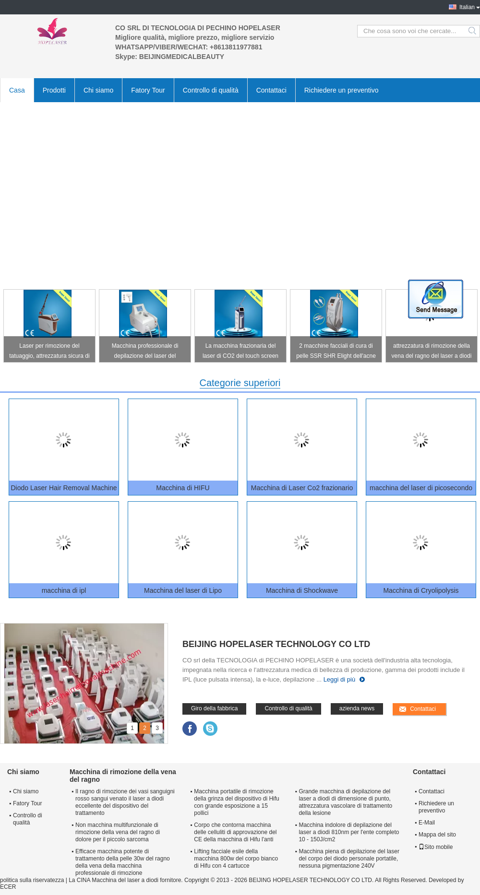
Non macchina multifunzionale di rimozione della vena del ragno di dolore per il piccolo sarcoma (117, 832)
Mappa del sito (437, 834)
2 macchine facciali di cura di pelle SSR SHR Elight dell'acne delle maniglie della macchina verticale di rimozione (336, 352)
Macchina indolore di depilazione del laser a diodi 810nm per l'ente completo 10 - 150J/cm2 (349, 832)
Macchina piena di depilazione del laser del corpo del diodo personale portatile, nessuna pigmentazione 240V (349, 858)
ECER (8, 886)
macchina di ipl (64, 590)
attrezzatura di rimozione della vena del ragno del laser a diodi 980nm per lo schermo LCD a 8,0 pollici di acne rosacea (432, 352)
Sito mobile (436, 847)
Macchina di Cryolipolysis (420, 590)
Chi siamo (98, 90)
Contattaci (271, 90)
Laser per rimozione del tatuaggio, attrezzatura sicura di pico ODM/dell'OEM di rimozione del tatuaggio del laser (49, 352)
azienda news (356, 708)
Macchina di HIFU (182, 488)
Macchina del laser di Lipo (183, 590)
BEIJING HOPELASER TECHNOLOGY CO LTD (276, 644)
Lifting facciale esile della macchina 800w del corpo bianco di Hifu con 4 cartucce (236, 858)
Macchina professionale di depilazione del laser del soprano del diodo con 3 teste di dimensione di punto (144, 352)
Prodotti (54, 90)
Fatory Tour (148, 90)
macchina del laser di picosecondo (421, 488)
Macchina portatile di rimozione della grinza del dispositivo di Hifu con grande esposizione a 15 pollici (236, 802)
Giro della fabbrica (214, 708)
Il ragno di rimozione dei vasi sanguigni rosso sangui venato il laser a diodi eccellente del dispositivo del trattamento (125, 802)
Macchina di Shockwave (302, 590)
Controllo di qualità (211, 90)
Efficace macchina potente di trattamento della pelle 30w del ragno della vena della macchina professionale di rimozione (122, 862)
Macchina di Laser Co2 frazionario (302, 488)
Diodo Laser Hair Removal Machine (64, 488)
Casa (17, 90)
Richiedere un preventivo (341, 90)
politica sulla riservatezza (32, 880)
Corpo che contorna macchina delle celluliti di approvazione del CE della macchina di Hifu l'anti (235, 832)
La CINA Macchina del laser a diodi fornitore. (126, 880)
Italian (467, 7)
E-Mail (427, 822)
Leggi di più (340, 679)
